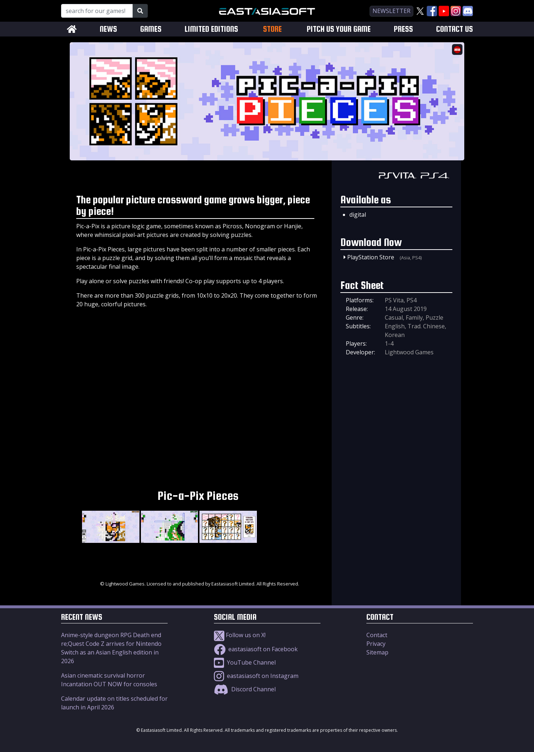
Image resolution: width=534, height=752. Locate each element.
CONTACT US (454, 29)
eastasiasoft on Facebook (256, 649)
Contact (376, 635)
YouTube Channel (245, 662)
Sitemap (377, 652)
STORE (272, 29)
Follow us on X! (240, 635)
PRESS (403, 29)
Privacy (376, 644)
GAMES (151, 29)
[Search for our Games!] (97, 11)
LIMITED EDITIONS (211, 29)
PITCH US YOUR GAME (339, 29)
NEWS (108, 29)
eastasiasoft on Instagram (256, 676)
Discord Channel (245, 689)
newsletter (391, 11)
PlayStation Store (370, 257)
